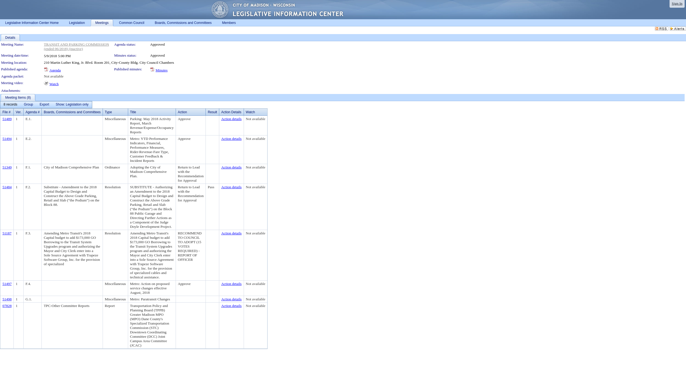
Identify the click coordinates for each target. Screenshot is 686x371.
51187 (7, 233)
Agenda (55, 70)
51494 (7, 139)
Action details (231, 119)
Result (212, 112)
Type (108, 112)
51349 (7, 167)
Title (133, 112)
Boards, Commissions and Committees (72, 112)
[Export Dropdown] (44, 104)
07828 (7, 306)
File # (6, 112)
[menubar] (46, 104)
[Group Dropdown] (28, 104)
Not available (53, 76)
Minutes (162, 70)
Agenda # (33, 112)
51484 (7, 187)
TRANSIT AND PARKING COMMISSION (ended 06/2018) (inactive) (76, 46)
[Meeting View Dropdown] (72, 104)
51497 (7, 284)
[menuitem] (10, 104)
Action (182, 112)
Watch (54, 84)
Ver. (18, 112)
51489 (7, 119)
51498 (7, 299)
